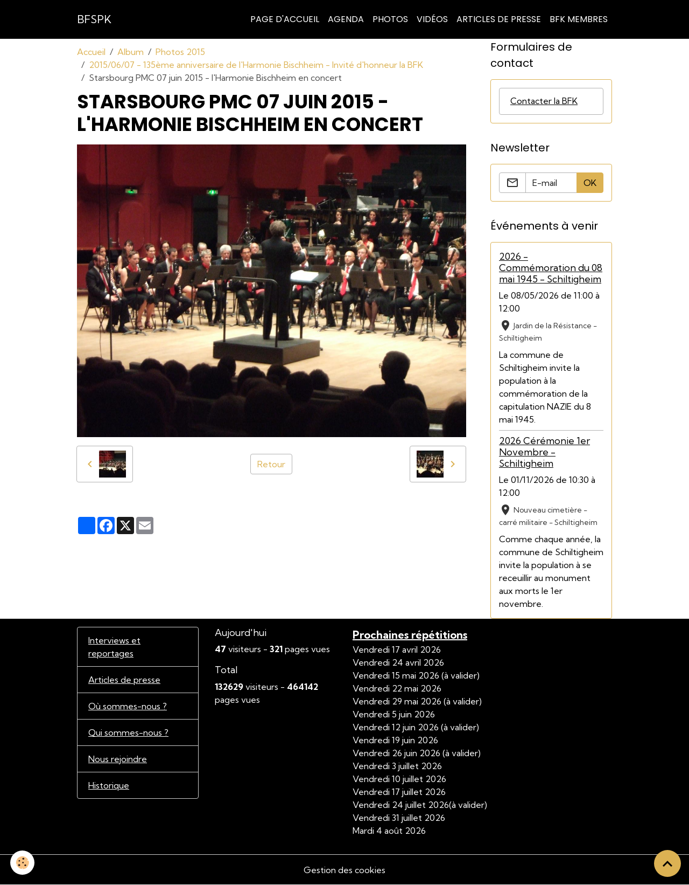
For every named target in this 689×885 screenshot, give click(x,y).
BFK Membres (579, 19)
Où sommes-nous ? (127, 706)
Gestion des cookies (344, 870)
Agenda (346, 19)
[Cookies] (23, 863)
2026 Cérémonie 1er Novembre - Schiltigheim (544, 452)
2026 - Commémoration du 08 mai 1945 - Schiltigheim (550, 268)
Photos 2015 (180, 51)
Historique (108, 785)
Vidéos (432, 19)
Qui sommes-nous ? (128, 732)
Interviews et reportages (114, 647)
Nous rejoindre (117, 758)
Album (130, 51)
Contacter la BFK (544, 101)
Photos (390, 19)
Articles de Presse (498, 19)
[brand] (94, 19)
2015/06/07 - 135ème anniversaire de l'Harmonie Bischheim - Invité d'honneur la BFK (256, 64)
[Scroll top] (667, 863)
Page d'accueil (284, 19)
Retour (271, 464)
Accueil (91, 51)
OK (589, 182)
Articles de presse (124, 679)
